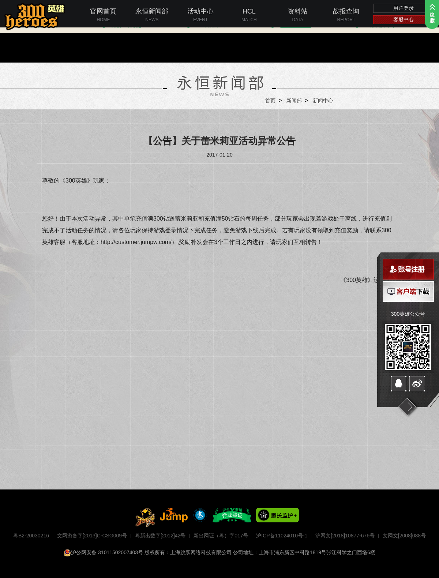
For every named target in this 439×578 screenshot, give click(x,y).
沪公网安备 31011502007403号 (103, 552)
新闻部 (294, 101)
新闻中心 (323, 101)
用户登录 (403, 8)
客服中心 (403, 19)
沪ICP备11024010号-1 (281, 535)
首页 (270, 101)
